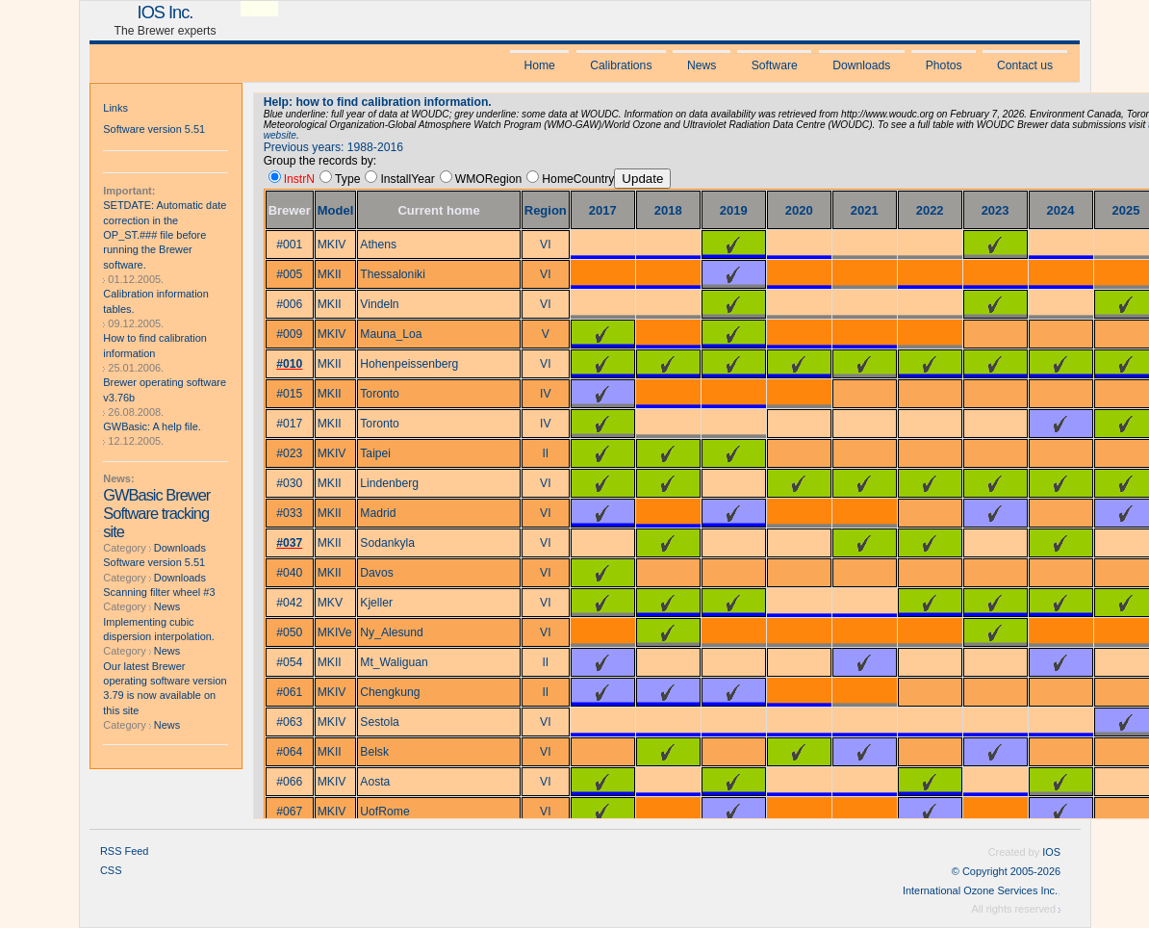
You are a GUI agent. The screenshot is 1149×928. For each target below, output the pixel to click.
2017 (603, 210)
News (701, 65)
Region (545, 210)
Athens (378, 244)
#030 (289, 483)
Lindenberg (389, 483)
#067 (289, 811)
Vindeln (379, 304)
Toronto (379, 393)
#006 (289, 304)
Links (115, 108)
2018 (668, 210)
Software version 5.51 (154, 129)
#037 (289, 543)
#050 (289, 632)
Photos (944, 65)
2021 (865, 210)
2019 (734, 210)
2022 (930, 210)
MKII (330, 274)
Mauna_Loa (390, 334)
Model (336, 210)
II (545, 453)
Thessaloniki (392, 274)
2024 (1061, 210)
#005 (289, 274)
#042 (289, 602)
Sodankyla (387, 543)
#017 (289, 423)
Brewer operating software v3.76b (164, 389)
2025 (1126, 210)
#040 (289, 573)
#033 (289, 513)
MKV (330, 602)
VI (545, 244)
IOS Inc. (165, 12)
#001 (289, 244)
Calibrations (620, 65)
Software (775, 65)
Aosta (375, 781)
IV (545, 393)
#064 (289, 752)
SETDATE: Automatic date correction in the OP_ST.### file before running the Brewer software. (164, 234)
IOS (1051, 852)
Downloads (861, 65)
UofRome (384, 811)
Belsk (374, 752)
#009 (289, 334)
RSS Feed (124, 851)
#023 (289, 453)
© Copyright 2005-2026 (1006, 871)
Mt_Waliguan (394, 662)
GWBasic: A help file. (152, 426)
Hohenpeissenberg (409, 364)
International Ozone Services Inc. (980, 890)
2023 (995, 210)
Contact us (1025, 65)
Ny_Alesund (391, 632)
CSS (111, 870)
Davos (376, 573)
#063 (289, 722)
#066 (289, 781)
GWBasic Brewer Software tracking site (156, 513)
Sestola (379, 722)
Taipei (375, 453)
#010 (289, 364)
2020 (799, 210)
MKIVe (335, 632)
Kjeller (376, 602)
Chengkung (390, 692)
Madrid (378, 513)
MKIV (332, 244)
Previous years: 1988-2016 (333, 147)
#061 (289, 692)
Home (538, 65)
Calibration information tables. (155, 301)
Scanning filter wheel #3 (159, 592)
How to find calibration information (155, 345)
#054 (289, 662)
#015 (289, 393)
